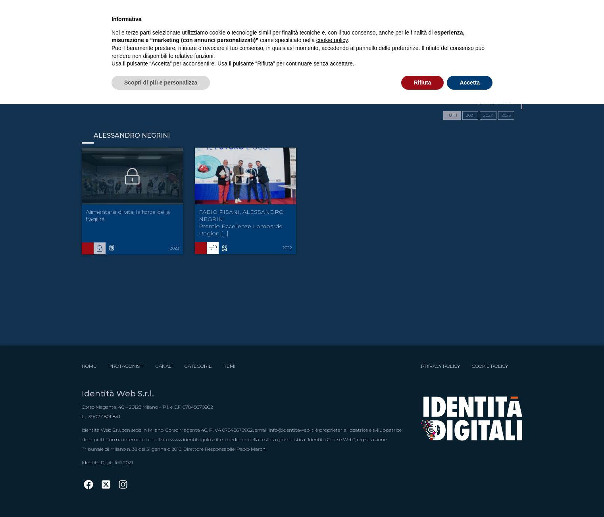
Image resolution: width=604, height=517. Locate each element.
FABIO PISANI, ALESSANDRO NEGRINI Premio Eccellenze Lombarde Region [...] (241, 222)
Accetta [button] (470, 82)
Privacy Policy (440, 366)
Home (89, 366)
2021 (470, 115)
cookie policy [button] (332, 40)
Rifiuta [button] (422, 82)
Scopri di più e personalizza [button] (160, 82)
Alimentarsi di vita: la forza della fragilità (128, 215)
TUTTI (452, 115)
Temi (229, 366)
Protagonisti (126, 366)
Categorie (198, 366)
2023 (506, 115)
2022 (488, 115)
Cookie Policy (490, 366)
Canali (164, 366)
